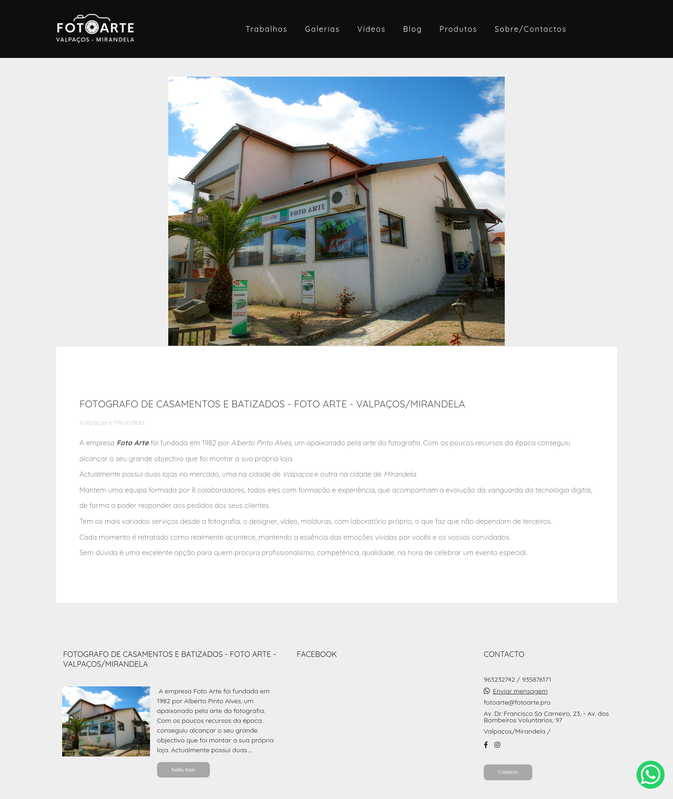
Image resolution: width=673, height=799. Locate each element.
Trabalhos (266, 29)
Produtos (458, 29)
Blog (412, 29)
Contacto (508, 772)
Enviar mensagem (520, 691)
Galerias (322, 29)
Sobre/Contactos (531, 29)
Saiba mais (183, 770)
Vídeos (371, 29)
